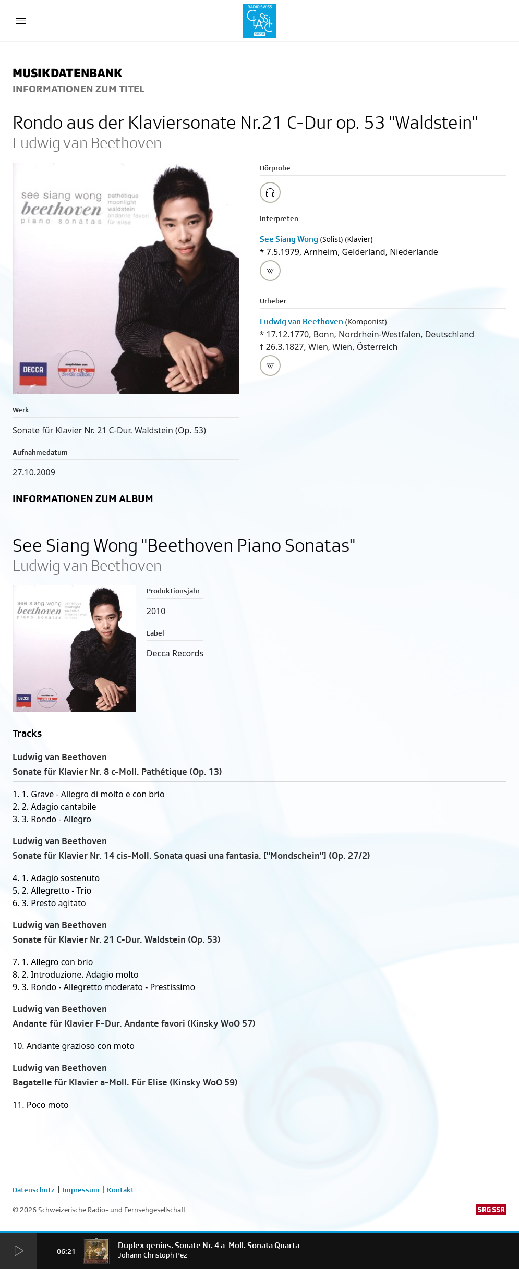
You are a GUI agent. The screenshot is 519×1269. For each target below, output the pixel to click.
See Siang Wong (289, 239)
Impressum (81, 1189)
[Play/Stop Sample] (270, 192)
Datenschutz (34, 1189)
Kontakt (120, 1189)
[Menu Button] (21, 21)
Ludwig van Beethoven (301, 321)
